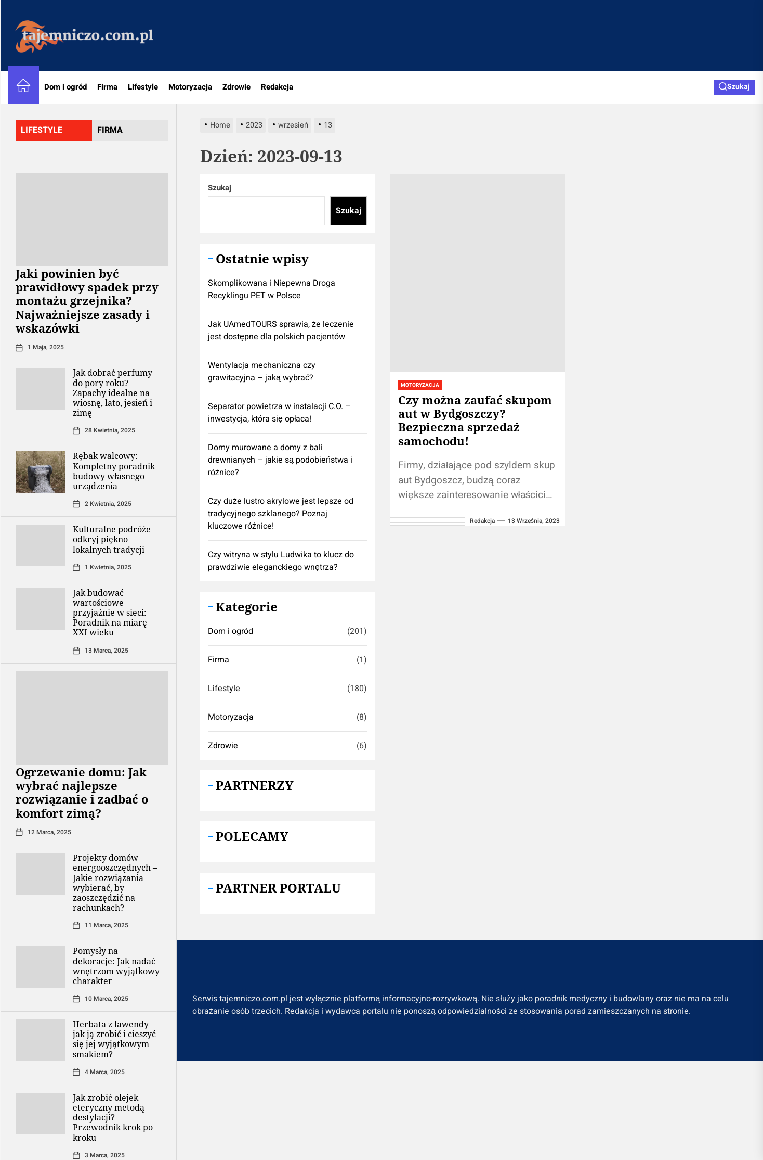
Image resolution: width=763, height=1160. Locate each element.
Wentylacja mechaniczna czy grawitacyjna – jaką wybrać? (261, 371)
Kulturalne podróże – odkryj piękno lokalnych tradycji (115, 539)
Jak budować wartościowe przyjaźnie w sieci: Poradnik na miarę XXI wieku (110, 613)
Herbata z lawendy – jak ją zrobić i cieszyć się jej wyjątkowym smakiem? (114, 1039)
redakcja (482, 521)
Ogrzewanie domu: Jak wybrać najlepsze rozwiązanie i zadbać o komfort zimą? (82, 792)
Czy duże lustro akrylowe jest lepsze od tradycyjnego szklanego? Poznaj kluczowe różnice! (280, 513)
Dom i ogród (65, 87)
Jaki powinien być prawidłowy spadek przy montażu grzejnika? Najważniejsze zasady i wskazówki (87, 300)
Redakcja (277, 87)
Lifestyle (143, 87)
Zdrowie (236, 87)
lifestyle (41, 130)
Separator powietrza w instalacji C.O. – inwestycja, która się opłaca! (279, 412)
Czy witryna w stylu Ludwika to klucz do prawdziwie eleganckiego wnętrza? (281, 561)
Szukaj (219, 188)
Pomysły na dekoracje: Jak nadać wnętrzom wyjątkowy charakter (116, 966)
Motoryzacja (190, 87)
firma (110, 130)
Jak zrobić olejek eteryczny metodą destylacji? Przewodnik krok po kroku (113, 1117)
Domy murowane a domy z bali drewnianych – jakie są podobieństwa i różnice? (280, 460)
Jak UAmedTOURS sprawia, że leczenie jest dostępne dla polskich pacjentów (281, 330)
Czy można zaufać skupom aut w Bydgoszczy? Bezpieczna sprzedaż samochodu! (475, 420)
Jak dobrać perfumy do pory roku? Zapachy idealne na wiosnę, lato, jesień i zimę (112, 392)
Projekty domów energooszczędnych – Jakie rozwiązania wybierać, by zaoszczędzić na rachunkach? (115, 882)
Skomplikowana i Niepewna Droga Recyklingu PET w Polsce (271, 289)
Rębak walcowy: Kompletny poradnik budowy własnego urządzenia (114, 471)
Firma (107, 87)
